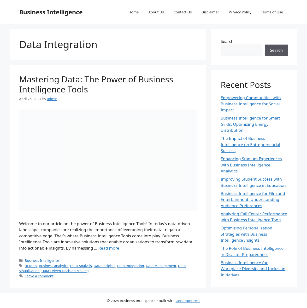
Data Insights (104, 265)
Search (227, 41)
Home (134, 12)
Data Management (161, 265)
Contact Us (182, 12)
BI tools (31, 265)
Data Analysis (81, 265)
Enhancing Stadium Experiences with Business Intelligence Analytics (251, 165)
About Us (156, 12)
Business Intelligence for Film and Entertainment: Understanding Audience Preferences (253, 199)
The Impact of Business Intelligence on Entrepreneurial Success (250, 144)
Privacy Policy (240, 12)
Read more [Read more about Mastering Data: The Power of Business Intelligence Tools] (108, 248)
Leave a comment (39, 276)
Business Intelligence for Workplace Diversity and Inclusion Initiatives (253, 269)
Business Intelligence (51, 12)
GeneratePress (188, 300)
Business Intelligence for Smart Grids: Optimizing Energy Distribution (250, 124)
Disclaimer (210, 12)
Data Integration (130, 265)
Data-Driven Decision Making (65, 270)
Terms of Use (272, 12)
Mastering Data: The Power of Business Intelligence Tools (96, 84)
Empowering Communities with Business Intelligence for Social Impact (251, 104)
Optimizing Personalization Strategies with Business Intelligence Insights (246, 234)
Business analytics (53, 265)
